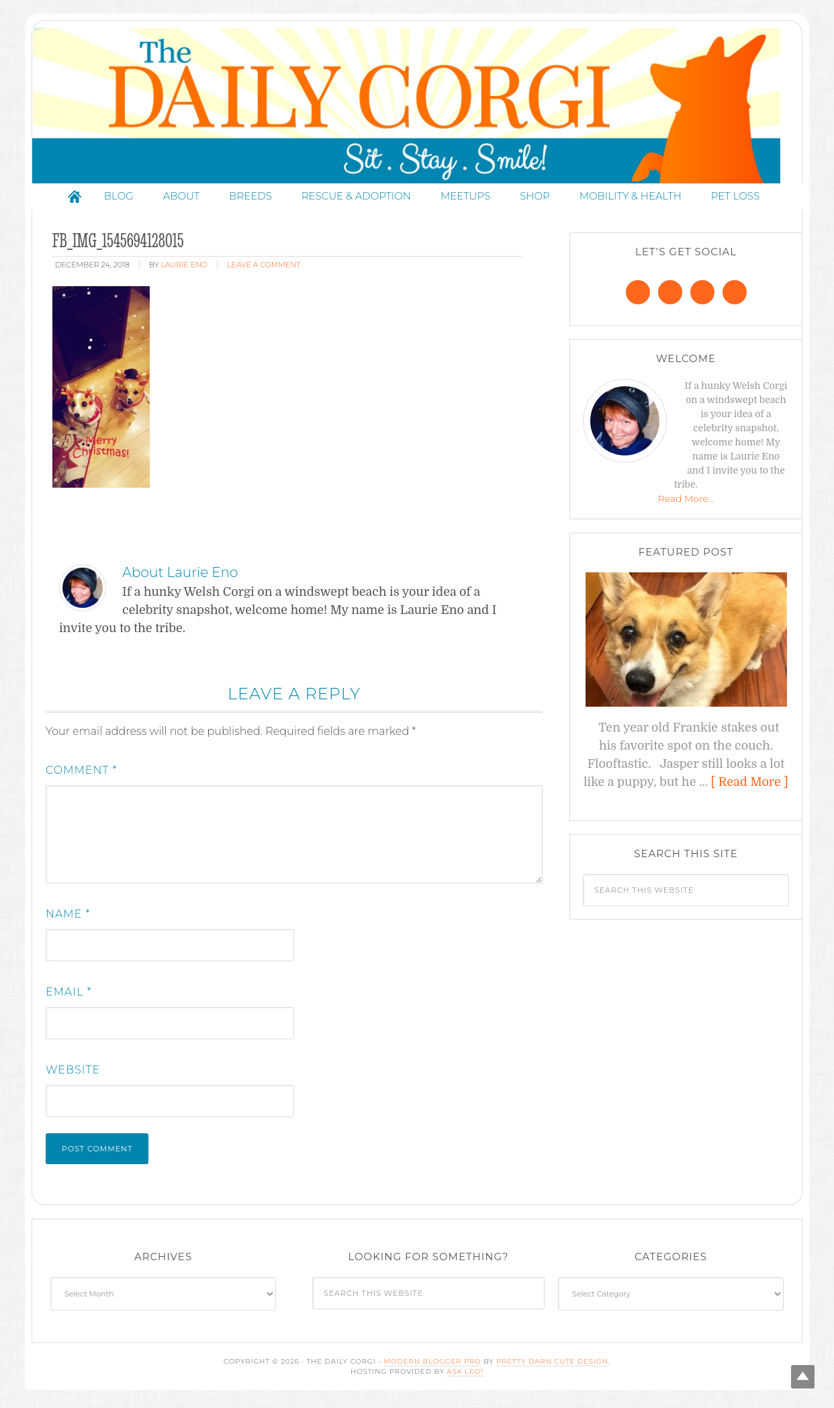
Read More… (686, 503)
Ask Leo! (465, 1376)
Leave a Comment (263, 269)
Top (802, 1376)
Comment (82, 774)
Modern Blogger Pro (432, 1366)
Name (68, 918)
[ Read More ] (749, 786)
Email (69, 996)
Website (73, 1074)
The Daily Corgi (417, 108)
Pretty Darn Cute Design (552, 1366)
